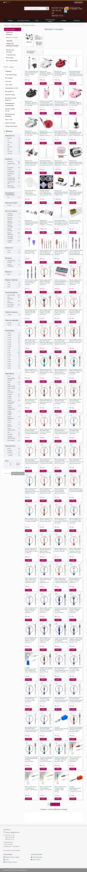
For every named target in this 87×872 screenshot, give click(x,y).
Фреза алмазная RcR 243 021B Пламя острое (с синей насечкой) (31, 699)
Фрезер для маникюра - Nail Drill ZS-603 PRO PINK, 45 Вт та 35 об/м (75, 103)
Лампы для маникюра (9, 33)
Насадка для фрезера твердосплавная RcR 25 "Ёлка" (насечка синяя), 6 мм (75, 640)
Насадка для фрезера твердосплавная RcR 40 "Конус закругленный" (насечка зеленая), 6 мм (31, 760)
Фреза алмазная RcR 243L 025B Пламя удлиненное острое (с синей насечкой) (31, 342)
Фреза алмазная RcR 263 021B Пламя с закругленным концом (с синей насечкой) (75, 699)
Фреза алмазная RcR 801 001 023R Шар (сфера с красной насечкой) (75, 312)
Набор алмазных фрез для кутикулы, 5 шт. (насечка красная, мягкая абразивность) (46, 252)
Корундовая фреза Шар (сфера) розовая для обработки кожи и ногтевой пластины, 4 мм (46, 163)
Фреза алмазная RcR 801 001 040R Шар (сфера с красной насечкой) (31, 312)
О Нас (7, 859)
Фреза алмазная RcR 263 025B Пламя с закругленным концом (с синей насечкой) (61, 670)
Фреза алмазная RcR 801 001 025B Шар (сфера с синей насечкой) (46, 610)
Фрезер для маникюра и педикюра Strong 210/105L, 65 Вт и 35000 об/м (61, 193)
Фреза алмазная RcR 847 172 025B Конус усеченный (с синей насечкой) (75, 521)
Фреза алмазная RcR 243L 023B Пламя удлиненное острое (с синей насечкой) (31, 491)
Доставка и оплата (11, 862)
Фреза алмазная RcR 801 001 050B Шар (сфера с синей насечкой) (46, 640)
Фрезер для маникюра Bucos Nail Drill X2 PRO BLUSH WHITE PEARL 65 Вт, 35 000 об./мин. (76, 133)
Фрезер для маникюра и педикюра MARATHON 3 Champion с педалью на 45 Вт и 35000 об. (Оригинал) (46, 224)
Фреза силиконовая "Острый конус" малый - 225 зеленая (31, 788)
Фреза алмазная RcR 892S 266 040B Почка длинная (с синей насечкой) (75, 371)
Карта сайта (36, 859)
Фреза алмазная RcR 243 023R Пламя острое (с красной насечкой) (31, 401)
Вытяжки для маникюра (10, 51)
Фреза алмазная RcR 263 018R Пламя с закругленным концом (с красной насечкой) (31, 461)
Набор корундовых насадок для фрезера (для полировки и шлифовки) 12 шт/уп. (61, 282)
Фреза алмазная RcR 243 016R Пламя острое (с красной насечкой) (46, 431)
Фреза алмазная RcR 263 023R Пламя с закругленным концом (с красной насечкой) (46, 461)
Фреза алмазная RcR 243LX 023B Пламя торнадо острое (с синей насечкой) (31, 580)
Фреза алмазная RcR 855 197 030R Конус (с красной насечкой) (46, 520)
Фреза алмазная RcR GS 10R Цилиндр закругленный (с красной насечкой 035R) (61, 491)
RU (9, 2)
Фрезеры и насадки (29, 25)
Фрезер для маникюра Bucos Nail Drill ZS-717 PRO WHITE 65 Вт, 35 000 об (76, 163)
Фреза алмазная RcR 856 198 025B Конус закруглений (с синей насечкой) (31, 550)
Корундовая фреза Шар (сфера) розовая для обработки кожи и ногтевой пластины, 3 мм (61, 133)
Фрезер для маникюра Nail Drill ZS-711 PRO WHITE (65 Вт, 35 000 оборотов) (31, 163)
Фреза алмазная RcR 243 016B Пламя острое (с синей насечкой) (75, 431)
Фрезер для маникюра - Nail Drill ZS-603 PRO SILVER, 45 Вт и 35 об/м (31, 133)
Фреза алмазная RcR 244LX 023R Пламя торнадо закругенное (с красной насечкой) (61, 580)
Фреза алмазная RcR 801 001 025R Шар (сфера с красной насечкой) (46, 282)
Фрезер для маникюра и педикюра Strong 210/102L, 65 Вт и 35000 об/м (31, 222)
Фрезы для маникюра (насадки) (12, 44)
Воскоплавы (9, 58)
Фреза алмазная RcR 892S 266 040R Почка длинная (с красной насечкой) (46, 401)
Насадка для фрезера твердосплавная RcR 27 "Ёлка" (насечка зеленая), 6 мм (61, 759)
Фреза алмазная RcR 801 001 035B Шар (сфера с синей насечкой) (75, 610)
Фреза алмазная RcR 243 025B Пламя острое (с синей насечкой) (46, 699)
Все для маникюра (14, 9)
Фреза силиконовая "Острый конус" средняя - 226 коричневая (75, 759)
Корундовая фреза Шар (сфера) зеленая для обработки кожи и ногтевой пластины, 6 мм (61, 223)
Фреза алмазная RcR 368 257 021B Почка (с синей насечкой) (31, 371)
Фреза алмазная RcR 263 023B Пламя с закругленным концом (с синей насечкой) (46, 729)
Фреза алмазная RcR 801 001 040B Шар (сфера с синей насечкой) (31, 640)
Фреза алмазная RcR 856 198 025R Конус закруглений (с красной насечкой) (46, 550)
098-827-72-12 (57, 16)
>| (58, 804)
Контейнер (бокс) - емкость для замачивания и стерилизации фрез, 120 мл (31, 193)
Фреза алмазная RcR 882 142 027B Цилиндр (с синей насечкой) (31, 520)
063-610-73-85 (57, 8)
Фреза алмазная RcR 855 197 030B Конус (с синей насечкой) (61, 550)
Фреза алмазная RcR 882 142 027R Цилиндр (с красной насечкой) (76, 490)
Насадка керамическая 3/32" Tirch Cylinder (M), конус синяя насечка (31, 670)
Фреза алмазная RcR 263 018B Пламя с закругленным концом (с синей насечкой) (31, 729)
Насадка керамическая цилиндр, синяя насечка (62, 728)
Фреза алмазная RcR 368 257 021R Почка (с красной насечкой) (75, 341)
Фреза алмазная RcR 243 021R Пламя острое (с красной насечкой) (61, 401)
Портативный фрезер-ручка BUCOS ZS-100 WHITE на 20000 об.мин (31, 73)
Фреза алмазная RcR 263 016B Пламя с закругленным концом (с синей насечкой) (61, 699)
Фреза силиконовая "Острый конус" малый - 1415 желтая (46, 788)
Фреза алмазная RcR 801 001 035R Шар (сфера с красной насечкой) (75, 282)
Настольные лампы (12, 60)
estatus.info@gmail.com (12, 832)
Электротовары (16, 25)
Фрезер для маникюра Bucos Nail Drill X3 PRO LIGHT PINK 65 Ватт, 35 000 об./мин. (61, 163)
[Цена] (7, 464)
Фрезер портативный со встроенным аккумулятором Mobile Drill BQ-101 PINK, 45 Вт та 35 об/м (46, 104)
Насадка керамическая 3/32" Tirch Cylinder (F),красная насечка (75, 789)
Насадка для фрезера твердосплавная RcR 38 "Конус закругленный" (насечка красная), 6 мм (46, 671)
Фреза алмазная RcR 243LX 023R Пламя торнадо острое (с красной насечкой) (75, 550)
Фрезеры (9, 41)
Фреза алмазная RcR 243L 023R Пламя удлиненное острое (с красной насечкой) (46, 491)
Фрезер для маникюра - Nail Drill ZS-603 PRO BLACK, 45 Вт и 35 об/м (31, 103)
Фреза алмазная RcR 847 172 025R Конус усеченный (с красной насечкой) (61, 521)
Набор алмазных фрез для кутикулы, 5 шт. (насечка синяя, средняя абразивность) (61, 253)
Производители (37, 857)
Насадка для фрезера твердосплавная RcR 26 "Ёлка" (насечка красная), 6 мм (75, 729)
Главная (6, 25)
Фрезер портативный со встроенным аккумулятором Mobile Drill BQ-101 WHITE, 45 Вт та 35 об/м (61, 104)
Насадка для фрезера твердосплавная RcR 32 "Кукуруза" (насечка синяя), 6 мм (61, 640)
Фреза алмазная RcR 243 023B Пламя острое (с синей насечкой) (75, 670)
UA (5, 2)
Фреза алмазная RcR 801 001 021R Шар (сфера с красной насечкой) (61, 312)
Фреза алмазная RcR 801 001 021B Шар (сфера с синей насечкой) (75, 580)
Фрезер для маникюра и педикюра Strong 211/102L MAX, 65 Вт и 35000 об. (76, 193)
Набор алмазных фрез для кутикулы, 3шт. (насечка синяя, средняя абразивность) (31, 282)
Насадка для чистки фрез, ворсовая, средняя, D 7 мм (31, 251)
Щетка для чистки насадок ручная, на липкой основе (75, 222)
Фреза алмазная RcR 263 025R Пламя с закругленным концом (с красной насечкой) (46, 342)
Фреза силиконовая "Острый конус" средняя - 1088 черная (60, 789)
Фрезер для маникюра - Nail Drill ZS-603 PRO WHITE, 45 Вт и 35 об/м (46, 73)
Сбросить (7, 473)
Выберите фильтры (17, 473)
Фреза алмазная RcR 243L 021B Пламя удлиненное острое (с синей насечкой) (61, 461)
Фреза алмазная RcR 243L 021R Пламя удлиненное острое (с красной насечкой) (76, 461)
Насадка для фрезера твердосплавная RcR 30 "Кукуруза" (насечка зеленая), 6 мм (46, 759)
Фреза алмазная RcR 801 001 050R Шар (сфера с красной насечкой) (46, 312)
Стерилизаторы (11, 55)
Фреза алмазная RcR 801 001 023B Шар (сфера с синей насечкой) (31, 610)
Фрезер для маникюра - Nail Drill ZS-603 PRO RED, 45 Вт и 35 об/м (60, 73)
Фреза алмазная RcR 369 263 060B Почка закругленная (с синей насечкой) (46, 371)
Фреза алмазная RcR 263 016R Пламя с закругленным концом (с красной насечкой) (61, 431)
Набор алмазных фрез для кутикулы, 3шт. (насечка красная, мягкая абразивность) (76, 252)
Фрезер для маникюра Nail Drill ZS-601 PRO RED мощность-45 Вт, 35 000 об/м (46, 133)
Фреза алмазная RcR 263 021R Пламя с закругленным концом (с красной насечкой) (31, 431)
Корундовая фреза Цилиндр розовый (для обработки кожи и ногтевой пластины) (75, 73)
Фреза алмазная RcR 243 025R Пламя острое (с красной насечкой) (75, 401)
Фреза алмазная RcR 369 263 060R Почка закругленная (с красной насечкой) (61, 371)
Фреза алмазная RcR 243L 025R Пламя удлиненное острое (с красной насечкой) (61, 342)
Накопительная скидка (12, 857)
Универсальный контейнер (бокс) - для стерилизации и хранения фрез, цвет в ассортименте (46, 193)
